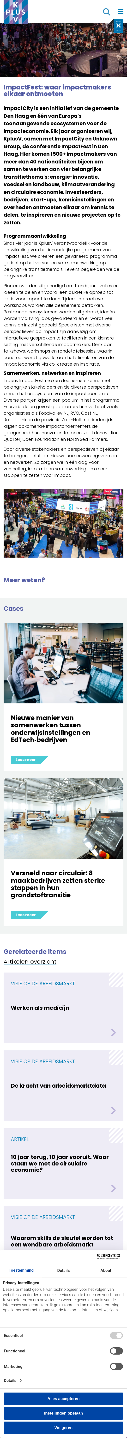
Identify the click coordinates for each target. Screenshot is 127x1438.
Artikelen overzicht (30, 962)
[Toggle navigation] (120, 11)
